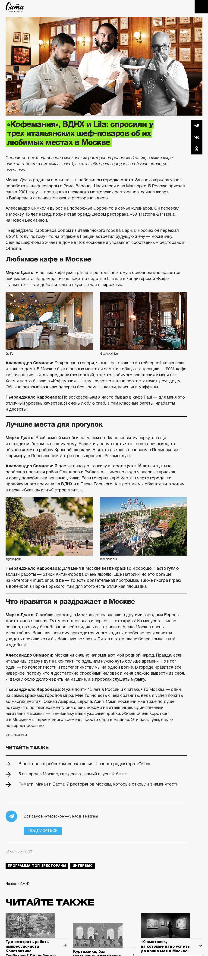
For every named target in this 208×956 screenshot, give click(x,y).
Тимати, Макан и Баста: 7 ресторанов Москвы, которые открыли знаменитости (99, 784)
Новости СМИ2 (18, 884)
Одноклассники (196, 148)
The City (15, 7)
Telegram (196, 125)
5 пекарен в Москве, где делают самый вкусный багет (73, 774)
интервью (83, 866)
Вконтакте (196, 137)
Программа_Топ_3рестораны (37, 866)
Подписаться (42, 831)
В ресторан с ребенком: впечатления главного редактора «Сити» (84, 763)
